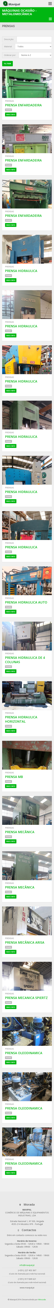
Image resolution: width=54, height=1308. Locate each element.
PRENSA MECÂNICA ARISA (24, 942)
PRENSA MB (14, 777)
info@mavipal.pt (27, 1265)
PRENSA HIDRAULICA (21, 271)
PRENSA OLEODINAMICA (23, 1053)
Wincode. (42, 1299)
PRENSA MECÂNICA (19, 832)
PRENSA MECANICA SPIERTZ (26, 998)
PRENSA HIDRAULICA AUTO (26, 602)
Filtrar (7, 63)
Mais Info (10, 114)
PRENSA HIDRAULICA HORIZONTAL (21, 719)
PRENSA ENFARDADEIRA (23, 105)
